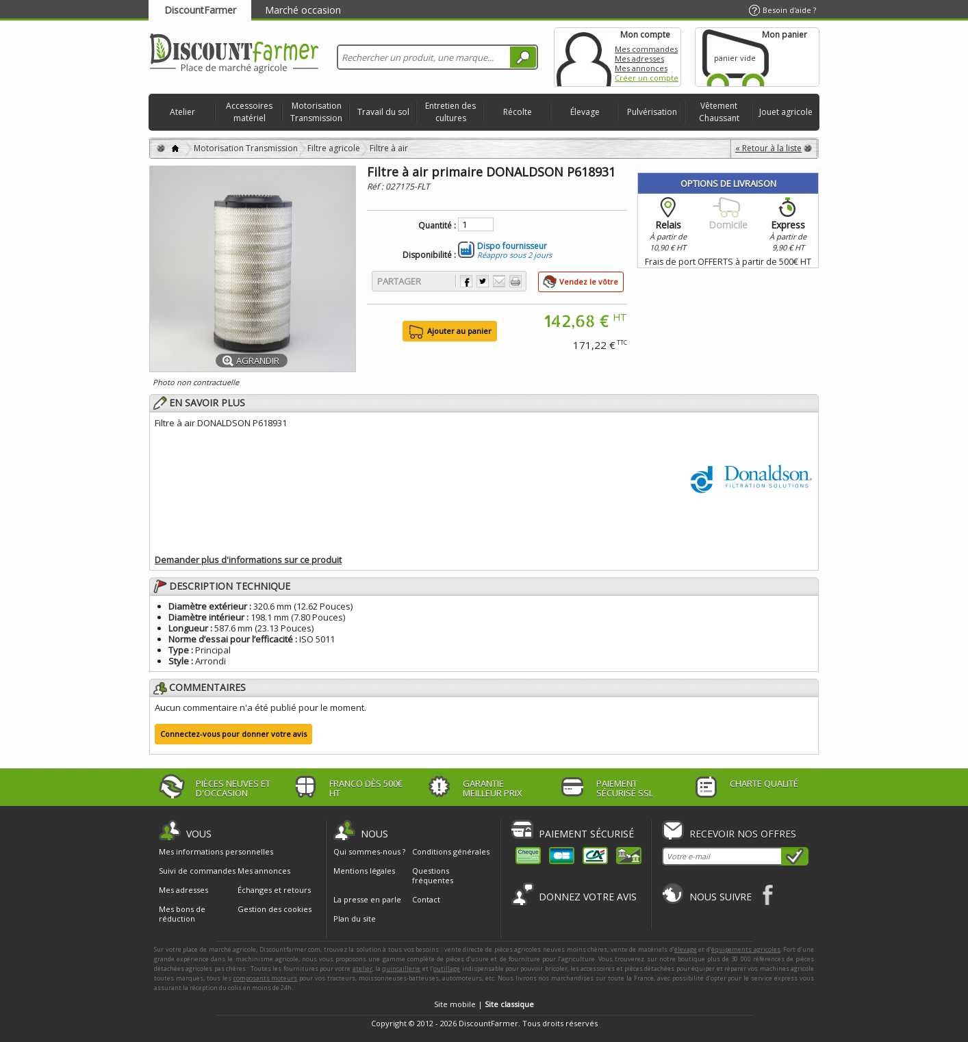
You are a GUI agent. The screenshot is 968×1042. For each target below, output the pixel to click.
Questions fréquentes (432, 875)
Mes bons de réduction (182, 914)
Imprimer (515, 281)
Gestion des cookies (274, 909)
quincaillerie (401, 968)
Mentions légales (364, 870)
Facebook (768, 895)
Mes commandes (646, 49)
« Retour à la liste (768, 148)
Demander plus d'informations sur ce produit (248, 559)
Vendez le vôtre (588, 281)
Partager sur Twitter (482, 281)
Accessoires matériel (249, 112)
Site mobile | (484, 1004)
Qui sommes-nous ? (369, 851)
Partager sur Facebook (466, 281)
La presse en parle (367, 899)
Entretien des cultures (450, 112)
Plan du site (354, 918)
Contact (426, 899)
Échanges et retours (274, 890)
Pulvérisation (652, 112)
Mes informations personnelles (216, 852)
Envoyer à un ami (499, 281)
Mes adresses (639, 58)
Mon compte (584, 57)
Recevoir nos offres (742, 833)
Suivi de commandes (197, 871)
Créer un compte (646, 78)
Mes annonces (641, 68)
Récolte (517, 112)
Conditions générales (450, 851)
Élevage (585, 112)
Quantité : (437, 225)
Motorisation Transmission (316, 112)
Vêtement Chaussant (719, 112)
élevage (685, 949)
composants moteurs (265, 978)
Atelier (182, 112)
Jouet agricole (786, 112)
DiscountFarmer (200, 9)
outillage (446, 968)
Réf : (376, 186)
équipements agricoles (745, 949)
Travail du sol (383, 112)
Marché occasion (303, 9)
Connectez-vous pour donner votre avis (233, 734)
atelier (362, 968)
